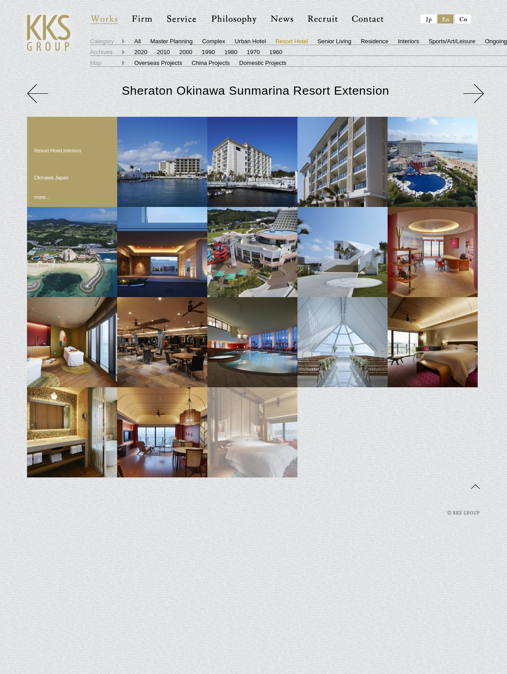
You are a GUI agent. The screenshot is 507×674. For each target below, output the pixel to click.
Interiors (408, 41)
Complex (213, 41)
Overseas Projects (158, 63)
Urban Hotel (250, 41)
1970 (253, 52)
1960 (276, 52)
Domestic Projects (263, 63)
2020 (140, 52)
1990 (208, 52)
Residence (374, 41)
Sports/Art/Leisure (452, 41)
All (137, 41)
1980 (231, 52)
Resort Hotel (291, 41)
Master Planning (171, 41)
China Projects (211, 63)
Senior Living (334, 41)
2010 (163, 52)
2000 (185, 52)
